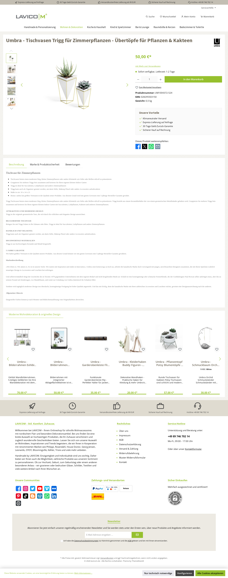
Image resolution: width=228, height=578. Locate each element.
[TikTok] (25, 496)
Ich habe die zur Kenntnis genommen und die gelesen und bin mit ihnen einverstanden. (115, 540)
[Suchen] (150, 17)
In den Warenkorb (193, 79)
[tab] (16, 164)
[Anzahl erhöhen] (161, 79)
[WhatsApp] (47, 496)
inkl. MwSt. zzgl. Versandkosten (148, 66)
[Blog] (39, 496)
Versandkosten (106, 558)
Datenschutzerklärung (130, 444)
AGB (121, 439)
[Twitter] (32, 488)
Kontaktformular (193, 448)
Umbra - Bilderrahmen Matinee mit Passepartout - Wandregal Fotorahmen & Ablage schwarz (58, 363)
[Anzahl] (149, 79)
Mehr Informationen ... (83, 573)
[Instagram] (25, 488)
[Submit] (137, 535)
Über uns (123, 430)
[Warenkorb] (206, 17)
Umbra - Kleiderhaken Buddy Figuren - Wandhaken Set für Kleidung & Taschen (132, 363)
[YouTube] (39, 488)
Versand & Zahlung (128, 448)
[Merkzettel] (168, 17)
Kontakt (123, 462)
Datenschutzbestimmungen (86, 540)
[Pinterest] (18, 496)
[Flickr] (54, 488)
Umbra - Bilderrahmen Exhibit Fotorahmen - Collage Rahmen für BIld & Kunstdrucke (22, 363)
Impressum (124, 435)
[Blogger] (32, 496)
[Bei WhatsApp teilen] (151, 146)
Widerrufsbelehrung (129, 453)
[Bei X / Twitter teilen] (144, 146)
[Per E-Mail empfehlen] (157, 146)
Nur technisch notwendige (158, 573)
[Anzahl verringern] (138, 79)
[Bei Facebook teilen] (138, 146)
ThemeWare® (138, 561)
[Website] (18, 503)
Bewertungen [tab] (72, 164)
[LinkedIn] (54, 496)
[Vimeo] (47, 488)
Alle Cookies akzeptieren (210, 573)
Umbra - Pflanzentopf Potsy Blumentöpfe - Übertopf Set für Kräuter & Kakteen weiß (169, 363)
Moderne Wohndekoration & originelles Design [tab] (34, 314)
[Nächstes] (127, 85)
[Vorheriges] (22, 85)
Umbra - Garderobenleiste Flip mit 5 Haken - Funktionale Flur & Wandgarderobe (95, 363)
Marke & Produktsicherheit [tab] (44, 164)
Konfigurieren (184, 573)
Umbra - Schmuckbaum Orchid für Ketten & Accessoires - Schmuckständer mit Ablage (206, 363)
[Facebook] (18, 488)
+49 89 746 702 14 (179, 436)
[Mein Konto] (188, 17)
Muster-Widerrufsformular (132, 457)
